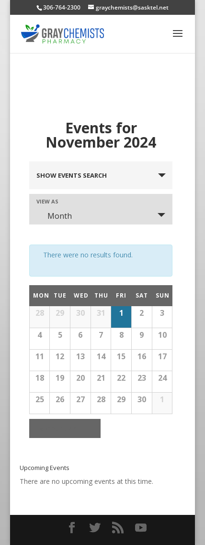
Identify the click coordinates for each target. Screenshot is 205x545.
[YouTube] (141, 528)
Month (54, 216)
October (57, 428)
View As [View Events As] (47, 201)
